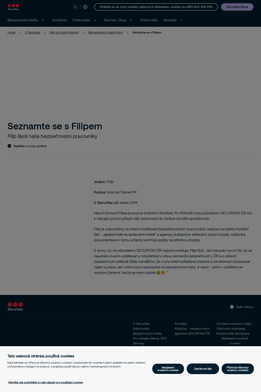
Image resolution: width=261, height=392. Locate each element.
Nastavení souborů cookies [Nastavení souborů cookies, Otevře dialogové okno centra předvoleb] (168, 369)
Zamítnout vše (203, 368)
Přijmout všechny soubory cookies (238, 369)
